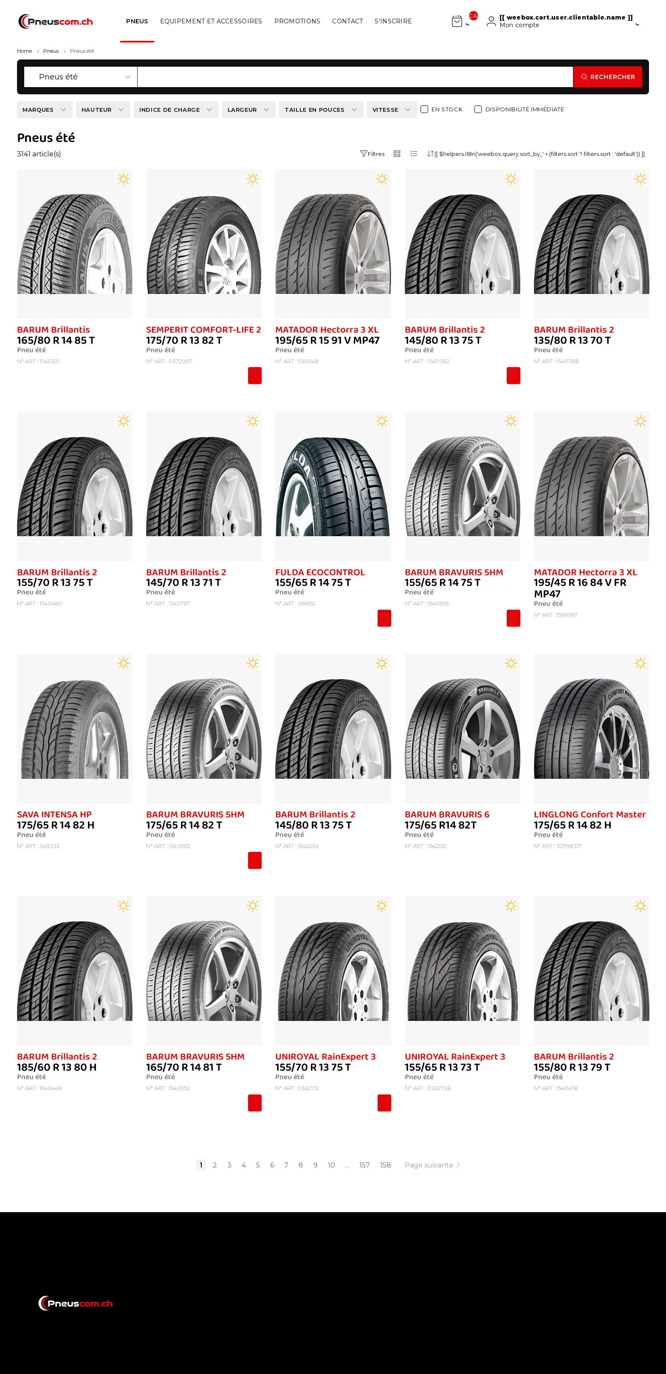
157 (364, 1165)
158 (385, 1165)
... (347, 1165)
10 (331, 1165)
